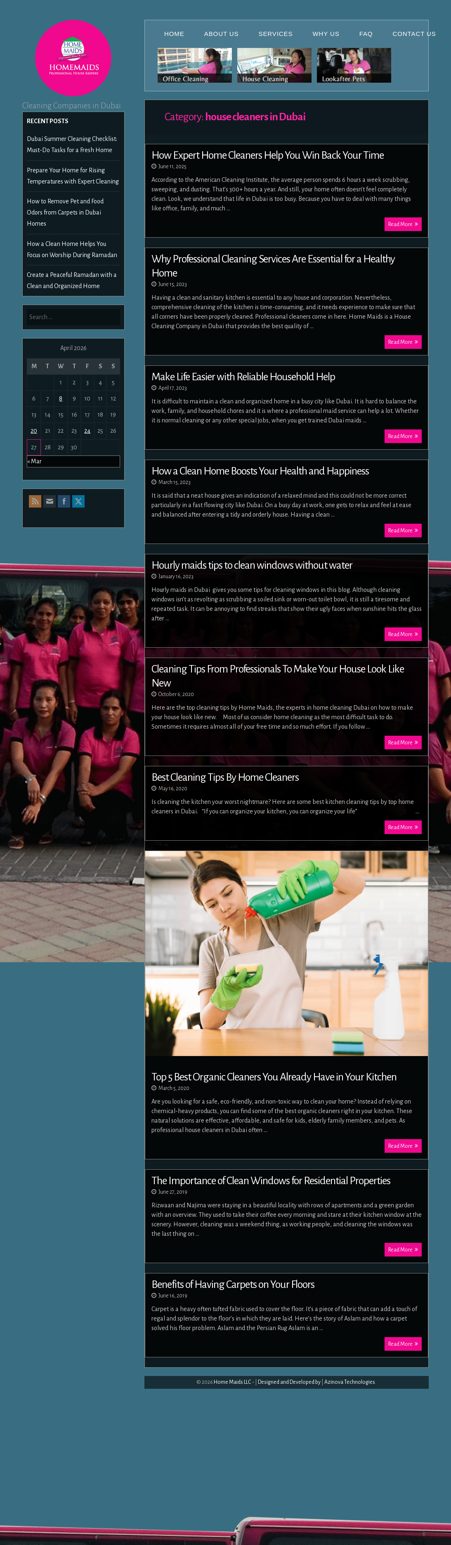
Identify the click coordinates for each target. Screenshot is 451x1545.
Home (174, 33)
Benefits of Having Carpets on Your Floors (232, 1284)
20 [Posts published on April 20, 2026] (34, 430)
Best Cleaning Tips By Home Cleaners (225, 777)
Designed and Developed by (289, 1382)
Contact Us (414, 33)
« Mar (34, 461)
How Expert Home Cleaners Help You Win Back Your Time (267, 155)
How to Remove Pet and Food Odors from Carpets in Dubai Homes (65, 212)
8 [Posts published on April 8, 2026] (60, 398)
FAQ (366, 33)
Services (276, 33)
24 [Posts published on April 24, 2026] (87, 430)
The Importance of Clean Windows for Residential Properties (270, 1181)
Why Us (325, 33)
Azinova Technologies (349, 1382)
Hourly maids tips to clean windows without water (251, 565)
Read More (403, 224)
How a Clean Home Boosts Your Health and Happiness (260, 471)
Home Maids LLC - (234, 1382)
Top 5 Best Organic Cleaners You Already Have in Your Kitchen (274, 1077)
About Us (221, 33)
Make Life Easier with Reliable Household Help (243, 377)
